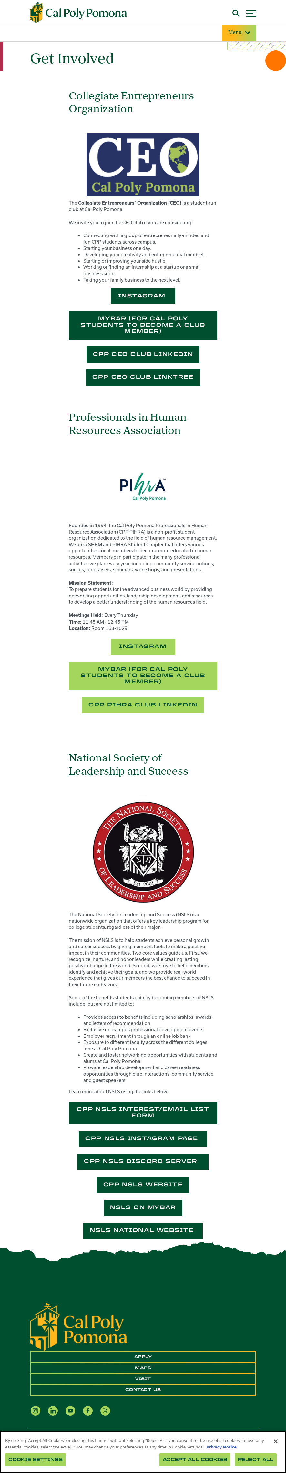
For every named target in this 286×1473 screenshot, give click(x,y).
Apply (143, 1356)
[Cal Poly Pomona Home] (78, 12)
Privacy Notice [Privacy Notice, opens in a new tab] (222, 1447)
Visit (143, 1379)
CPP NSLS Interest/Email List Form (143, 1112)
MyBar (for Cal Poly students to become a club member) (143, 325)
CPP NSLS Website (143, 1184)
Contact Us (143, 1390)
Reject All (255, 1459)
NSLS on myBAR (143, 1207)
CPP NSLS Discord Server (143, 1161)
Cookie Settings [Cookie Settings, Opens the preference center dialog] (35, 1459)
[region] (143, 1452)
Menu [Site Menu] (239, 33)
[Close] (276, 1441)
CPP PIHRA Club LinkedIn (143, 705)
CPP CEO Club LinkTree (143, 377)
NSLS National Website (143, 1230)
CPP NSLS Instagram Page (142, 1138)
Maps (143, 1368)
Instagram (143, 296)
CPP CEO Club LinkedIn (143, 354)
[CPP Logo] (78, 1326)
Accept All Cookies (195, 1459)
